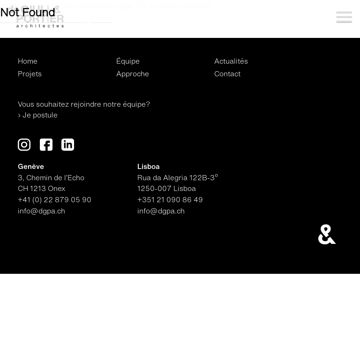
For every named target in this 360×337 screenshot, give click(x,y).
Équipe (128, 61)
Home (28, 61)
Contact (227, 73)
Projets (30, 73)
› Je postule (38, 115)
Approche (132, 73)
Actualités (231, 61)
